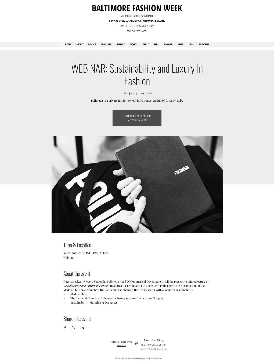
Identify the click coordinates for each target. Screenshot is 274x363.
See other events (137, 120)
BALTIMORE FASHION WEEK (137, 8)
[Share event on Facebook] (65, 327)
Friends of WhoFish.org (153, 340)
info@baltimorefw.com (159, 349)
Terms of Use (121, 345)
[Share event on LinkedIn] (82, 327)
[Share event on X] (73, 327)
